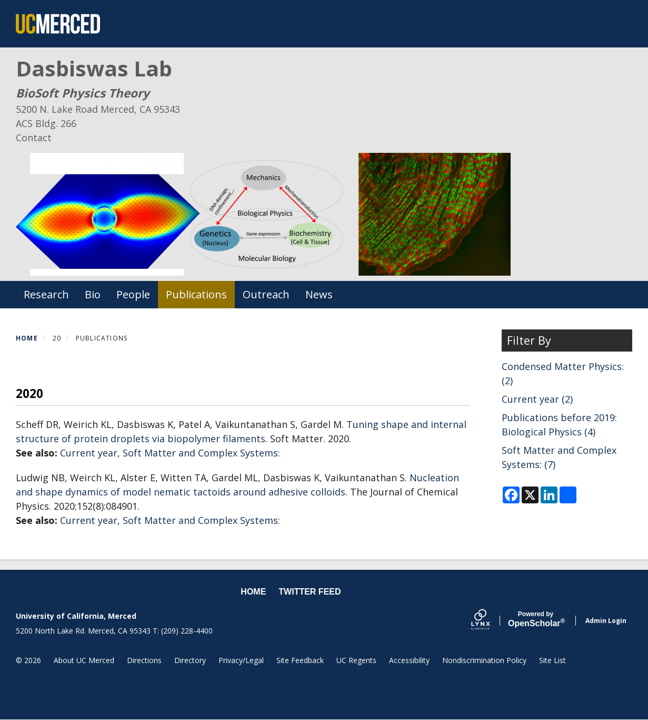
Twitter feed (309, 591)
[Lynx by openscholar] (489, 621)
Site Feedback (300, 660)
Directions (144, 660)
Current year (88, 452)
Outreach (266, 294)
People (133, 294)
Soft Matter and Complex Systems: (201, 452)
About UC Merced (84, 660)
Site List (552, 660)
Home (27, 338)
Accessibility (409, 660)
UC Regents (356, 660)
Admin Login (605, 620)
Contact (34, 137)
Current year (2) (537, 399)
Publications (196, 294)
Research (46, 294)
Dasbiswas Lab (94, 68)
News (319, 294)
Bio (93, 294)
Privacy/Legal (241, 660)
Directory (190, 660)
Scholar (535, 619)
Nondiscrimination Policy (484, 660)
